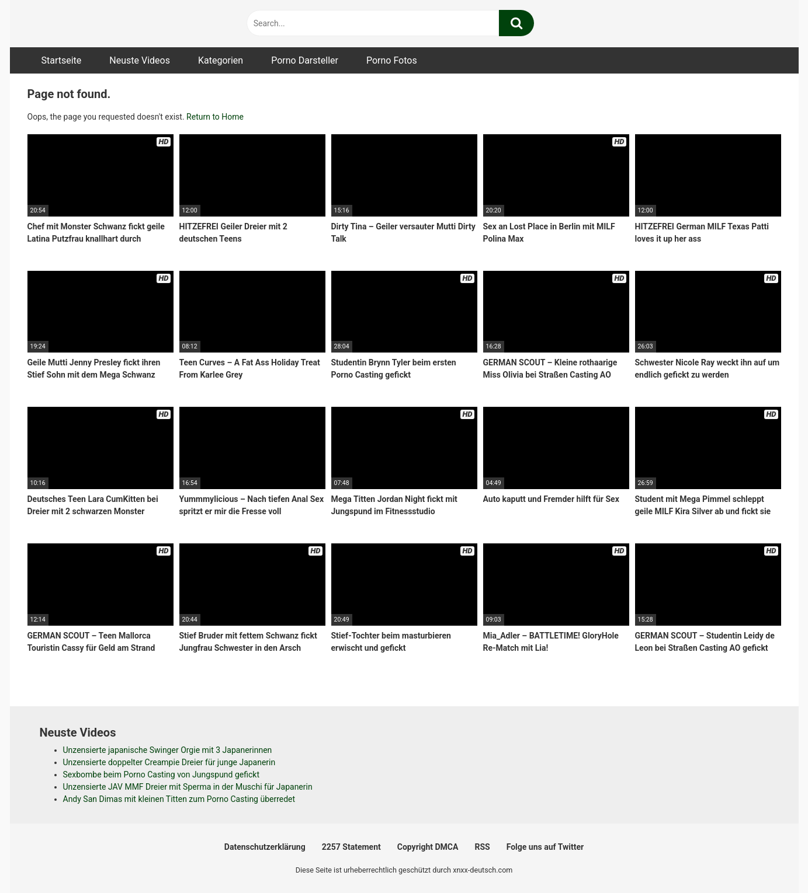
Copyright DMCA (428, 847)
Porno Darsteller (304, 60)
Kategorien (220, 60)
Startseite (61, 60)
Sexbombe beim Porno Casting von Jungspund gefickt (161, 774)
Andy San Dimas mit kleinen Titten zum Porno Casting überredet (179, 799)
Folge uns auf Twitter (545, 847)
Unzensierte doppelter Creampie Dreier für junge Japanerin (169, 762)
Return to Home (215, 116)
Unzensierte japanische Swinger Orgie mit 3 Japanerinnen (167, 750)
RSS (482, 847)
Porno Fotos (391, 60)
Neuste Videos (139, 60)
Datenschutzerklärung (265, 847)
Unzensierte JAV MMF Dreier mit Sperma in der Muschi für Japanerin (188, 786)
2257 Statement (351, 847)
